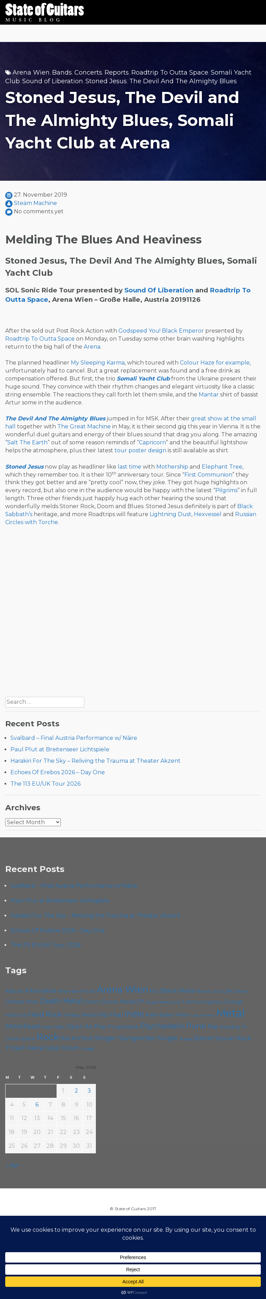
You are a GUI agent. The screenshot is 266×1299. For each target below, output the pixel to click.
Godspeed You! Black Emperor (161, 330)
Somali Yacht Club (143, 378)
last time (129, 466)
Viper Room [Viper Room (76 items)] (62, 1047)
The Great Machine (84, 426)
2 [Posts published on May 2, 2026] (76, 1090)
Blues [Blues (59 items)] (203, 991)
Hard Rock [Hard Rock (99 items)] (45, 1014)
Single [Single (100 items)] (167, 1038)
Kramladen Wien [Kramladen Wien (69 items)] (168, 1014)
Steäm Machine (35, 203)
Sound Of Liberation (158, 290)
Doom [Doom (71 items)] (91, 1001)
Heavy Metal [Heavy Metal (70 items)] (80, 1014)
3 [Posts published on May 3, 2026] (89, 1090)
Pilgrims (226, 490)
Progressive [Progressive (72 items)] (123, 1026)
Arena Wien (31, 72)
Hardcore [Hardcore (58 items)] (16, 1015)
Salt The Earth (27, 442)
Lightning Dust (170, 514)
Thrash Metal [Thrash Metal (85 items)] (25, 1047)
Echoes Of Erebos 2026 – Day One (57, 772)
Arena (92, 346)
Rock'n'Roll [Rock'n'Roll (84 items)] (76, 1038)
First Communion (208, 474)
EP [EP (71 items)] (140, 1001)
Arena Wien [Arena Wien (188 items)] (122, 989)
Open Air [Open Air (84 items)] (79, 1026)
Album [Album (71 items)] (14, 991)
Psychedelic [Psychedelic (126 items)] (162, 1025)
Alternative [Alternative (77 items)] (40, 990)
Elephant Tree (222, 466)
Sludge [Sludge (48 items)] (185, 1038)
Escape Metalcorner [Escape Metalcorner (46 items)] (163, 1002)
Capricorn (152, 442)
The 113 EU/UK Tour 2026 (45, 783)
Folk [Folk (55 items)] (187, 1002)
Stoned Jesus (106, 81)
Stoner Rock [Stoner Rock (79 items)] (233, 1038)
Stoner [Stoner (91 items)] (203, 1038)
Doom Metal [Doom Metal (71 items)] (118, 1001)
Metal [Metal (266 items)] (230, 1013)
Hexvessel (208, 514)
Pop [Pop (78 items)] (100, 1026)
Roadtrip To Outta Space (169, 72)
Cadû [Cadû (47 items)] (216, 991)
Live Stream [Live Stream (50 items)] (203, 1015)
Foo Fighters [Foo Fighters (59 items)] (208, 1002)
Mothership (172, 466)
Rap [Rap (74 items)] (213, 1026)
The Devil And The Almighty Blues (183, 81)
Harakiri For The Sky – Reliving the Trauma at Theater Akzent (95, 761)
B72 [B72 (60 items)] (154, 991)
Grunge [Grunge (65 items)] (233, 1002)
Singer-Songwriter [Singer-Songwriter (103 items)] (125, 1038)
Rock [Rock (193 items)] (47, 1037)
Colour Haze (197, 362)
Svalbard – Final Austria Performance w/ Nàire (73, 738)
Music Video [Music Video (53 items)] (53, 1026)
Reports (117, 72)
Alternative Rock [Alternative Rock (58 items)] (76, 991)
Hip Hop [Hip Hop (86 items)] (110, 1014)
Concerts (88, 72)
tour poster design (140, 450)
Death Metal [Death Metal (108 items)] (61, 1001)
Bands (62, 72)
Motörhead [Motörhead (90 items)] (22, 1026)
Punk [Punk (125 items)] (196, 1025)
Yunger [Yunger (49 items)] (88, 1048)
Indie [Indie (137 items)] (134, 1014)
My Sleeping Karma (98, 362)
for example (233, 362)
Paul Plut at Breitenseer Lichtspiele (59, 749)
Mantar (209, 394)
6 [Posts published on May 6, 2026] (37, 1104)
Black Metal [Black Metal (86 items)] (178, 990)
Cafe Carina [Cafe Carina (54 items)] (234, 991)
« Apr (12, 1165)
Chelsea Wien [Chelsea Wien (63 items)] (22, 1002)
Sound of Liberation (52, 81)
